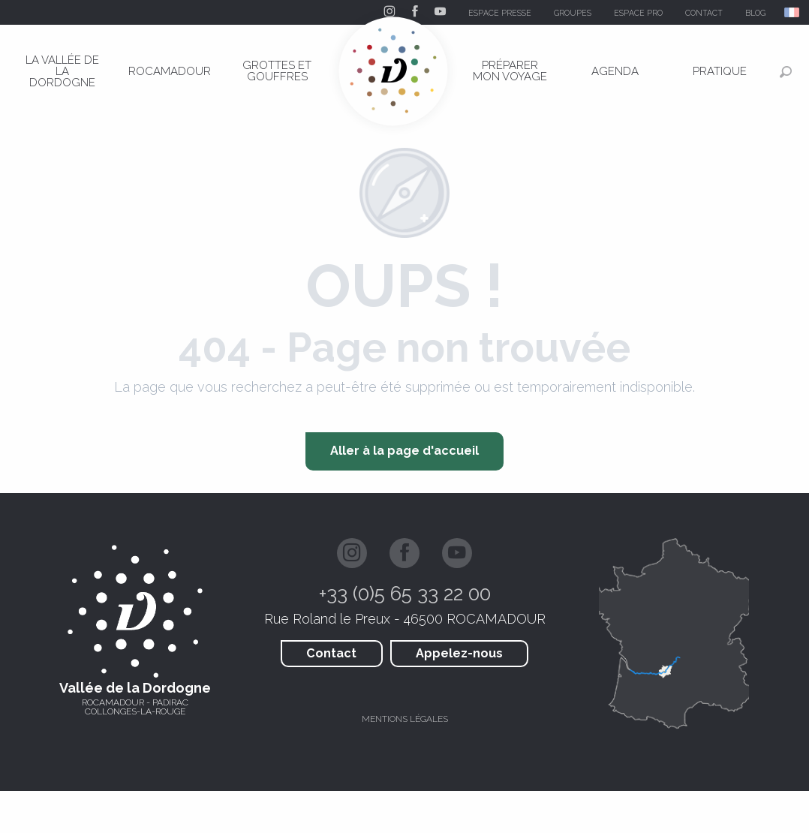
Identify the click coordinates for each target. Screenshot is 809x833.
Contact (331, 653)
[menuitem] (62, 71)
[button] (793, 12)
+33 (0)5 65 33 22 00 (405, 593)
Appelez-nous (459, 653)
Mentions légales (405, 718)
